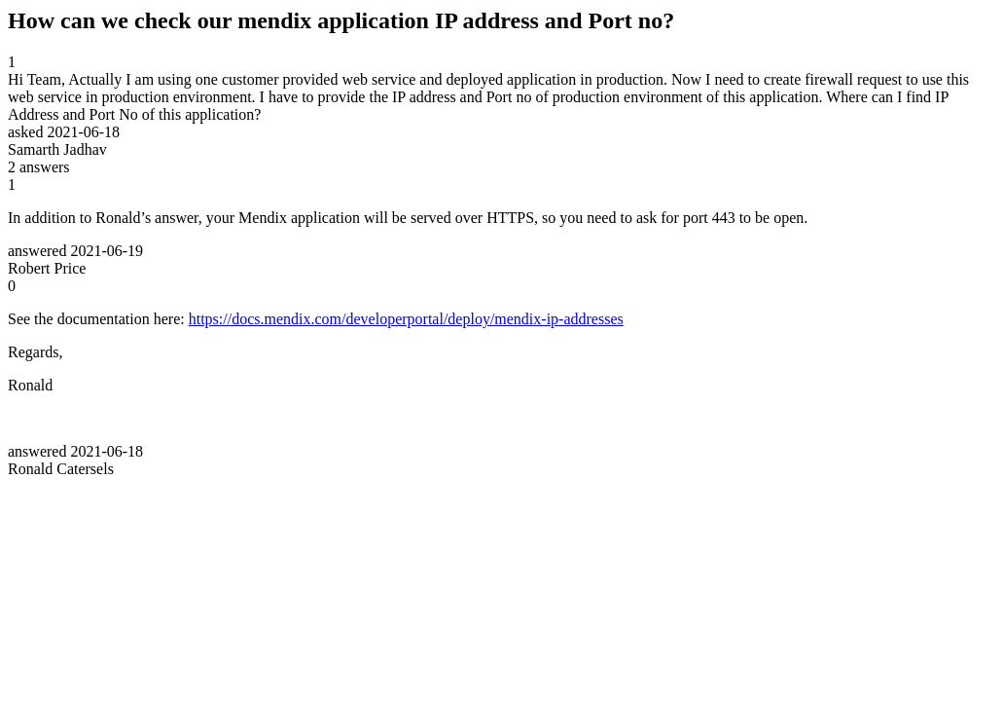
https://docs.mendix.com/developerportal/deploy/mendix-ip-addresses (406, 319)
